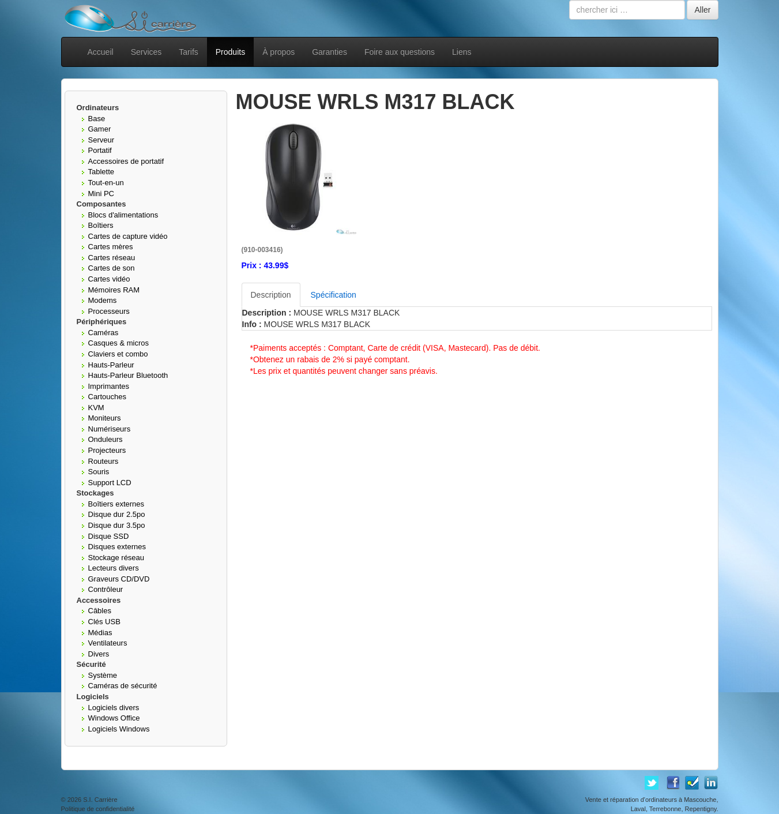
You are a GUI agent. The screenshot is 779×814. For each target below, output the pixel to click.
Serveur (101, 140)
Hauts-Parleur (111, 365)
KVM (96, 407)
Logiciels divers (114, 707)
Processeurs (109, 311)
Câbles (99, 610)
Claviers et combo (118, 354)
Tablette (101, 171)
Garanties (329, 52)
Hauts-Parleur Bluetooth (128, 375)
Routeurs (103, 461)
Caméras (103, 332)
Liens (461, 52)
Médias (100, 632)
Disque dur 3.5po (116, 525)
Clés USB (104, 621)
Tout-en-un (106, 182)
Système (103, 675)
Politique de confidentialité (98, 808)
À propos (278, 52)
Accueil (101, 52)
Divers (99, 654)
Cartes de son (111, 268)
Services (146, 52)
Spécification (333, 294)
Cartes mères (110, 246)
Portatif (100, 150)
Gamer (99, 129)
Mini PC (101, 193)
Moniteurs (104, 418)
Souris (99, 471)
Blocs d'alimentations (123, 215)
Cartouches (107, 396)
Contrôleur (105, 589)
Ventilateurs (107, 643)
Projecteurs (107, 450)
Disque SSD (108, 536)
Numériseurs (109, 429)
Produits (230, 52)
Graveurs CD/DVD (119, 579)
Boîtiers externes (116, 504)
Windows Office (114, 718)
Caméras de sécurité (122, 685)
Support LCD (109, 482)
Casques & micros (118, 343)
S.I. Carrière (100, 799)
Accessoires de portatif (126, 161)
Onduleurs (105, 439)
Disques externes (117, 546)
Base (97, 118)
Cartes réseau (112, 257)
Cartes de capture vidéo (128, 236)
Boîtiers (101, 225)
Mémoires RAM (114, 290)
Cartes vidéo (109, 279)
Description (271, 294)
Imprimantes (109, 386)
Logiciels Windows (119, 729)
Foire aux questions (399, 52)
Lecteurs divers (113, 568)
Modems (102, 300)
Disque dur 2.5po (116, 514)
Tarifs (188, 52)
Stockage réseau (116, 557)
